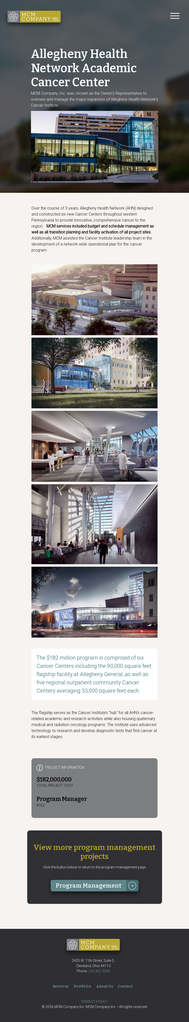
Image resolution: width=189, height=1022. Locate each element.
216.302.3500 (99, 971)
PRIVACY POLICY (94, 1002)
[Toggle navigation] (175, 16)
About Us (104, 986)
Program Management (88, 885)
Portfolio (82, 986)
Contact (125, 986)
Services (61, 986)
